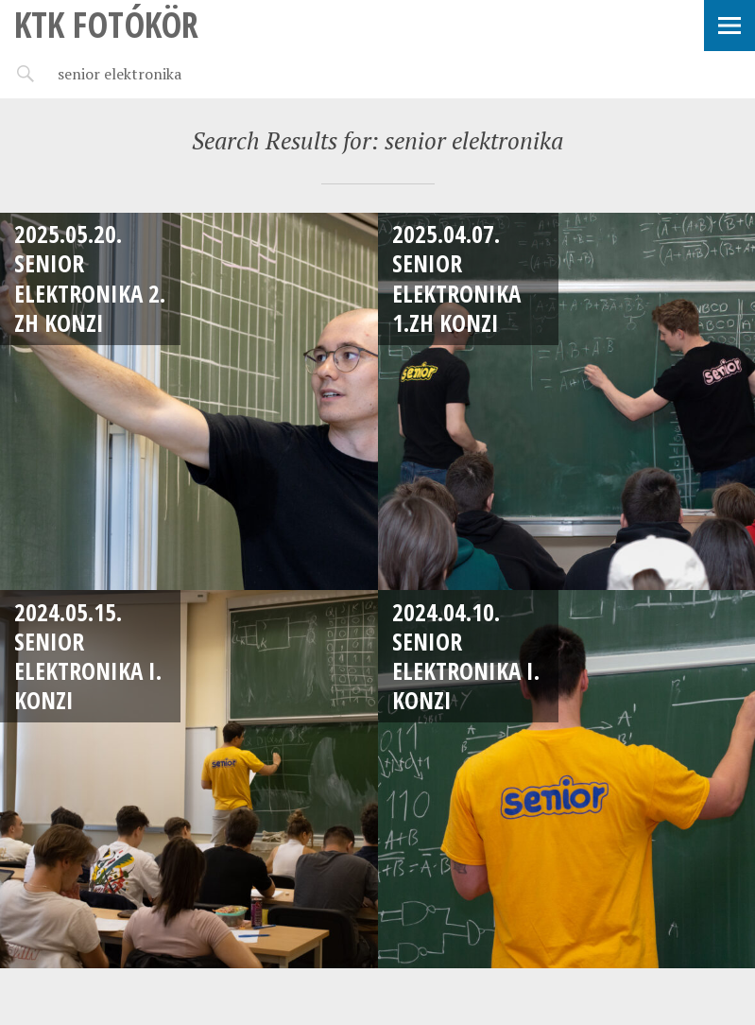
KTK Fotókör (106, 24)
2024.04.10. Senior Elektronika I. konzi (466, 656)
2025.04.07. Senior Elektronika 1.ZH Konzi (456, 278)
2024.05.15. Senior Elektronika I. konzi (88, 656)
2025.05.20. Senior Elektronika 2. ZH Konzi (89, 278)
